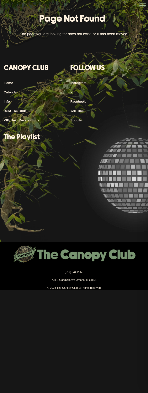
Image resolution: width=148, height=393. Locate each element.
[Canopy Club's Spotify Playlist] (70, 183)
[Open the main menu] (142, 5)
